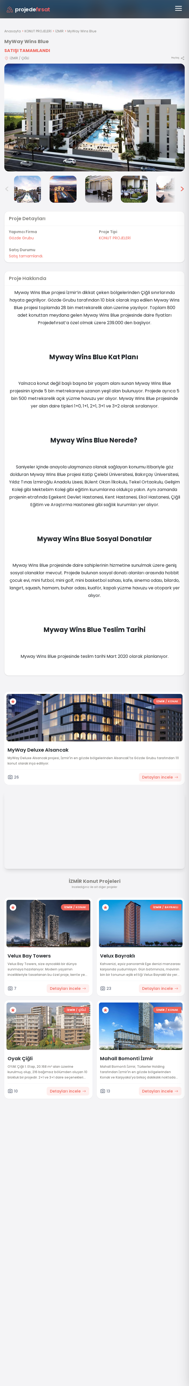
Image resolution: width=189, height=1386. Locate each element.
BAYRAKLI (171, 907)
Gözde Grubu (21, 238)
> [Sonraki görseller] (182, 189)
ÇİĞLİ (82, 1010)
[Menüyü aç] (178, 8)
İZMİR (59, 31)
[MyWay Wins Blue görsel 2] (27, 189)
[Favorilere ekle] (13, 701)
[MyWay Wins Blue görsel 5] (134, 189)
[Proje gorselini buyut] (94, 117)
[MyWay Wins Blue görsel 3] (63, 189)
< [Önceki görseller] (7, 189)
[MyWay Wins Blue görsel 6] (169, 189)
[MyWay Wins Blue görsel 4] (98, 189)
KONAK (173, 701)
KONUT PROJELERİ (38, 31)
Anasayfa (12, 31)
